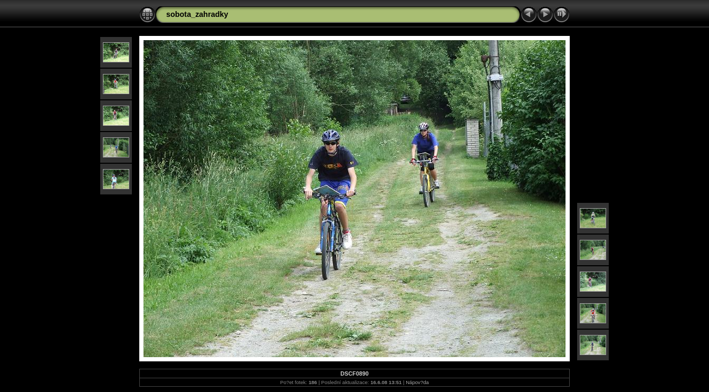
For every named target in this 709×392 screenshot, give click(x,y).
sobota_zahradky (197, 14)
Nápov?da (417, 382)
